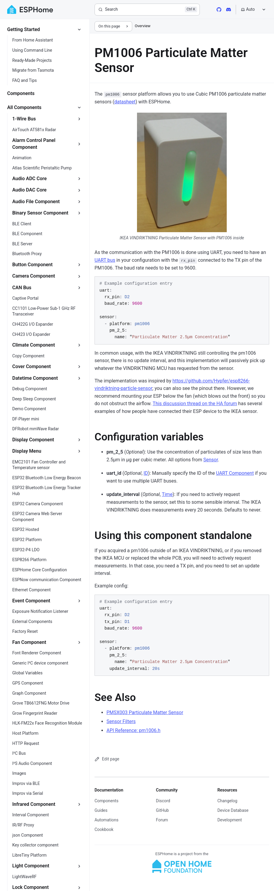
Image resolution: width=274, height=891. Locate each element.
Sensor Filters (121, 721)
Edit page (107, 759)
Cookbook (104, 829)
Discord (163, 800)
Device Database (233, 810)
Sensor (210, 460)
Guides (101, 810)
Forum (162, 819)
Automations (106, 819)
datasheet (125, 102)
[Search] (147, 10)
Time (167, 494)
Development (229, 819)
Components (106, 800)
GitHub (162, 810)
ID (146, 473)
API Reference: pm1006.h (133, 730)
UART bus (105, 260)
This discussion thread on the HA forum (195, 403)
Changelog (227, 800)
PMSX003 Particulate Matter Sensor (144, 712)
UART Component (235, 473)
